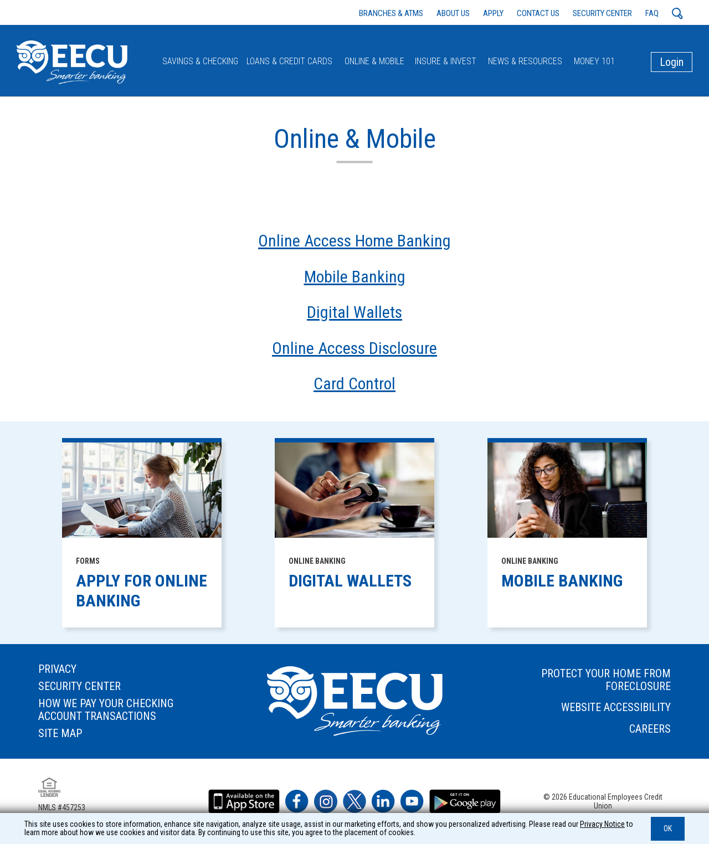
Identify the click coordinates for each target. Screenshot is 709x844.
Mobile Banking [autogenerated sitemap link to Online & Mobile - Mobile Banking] (354, 276)
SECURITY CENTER (602, 13)
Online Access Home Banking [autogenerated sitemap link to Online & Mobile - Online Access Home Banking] (354, 240)
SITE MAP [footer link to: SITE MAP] (60, 733)
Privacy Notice (602, 824)
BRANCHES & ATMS (391, 13)
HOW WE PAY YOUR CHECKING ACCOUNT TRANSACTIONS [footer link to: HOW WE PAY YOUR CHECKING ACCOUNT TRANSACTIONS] (105, 710)
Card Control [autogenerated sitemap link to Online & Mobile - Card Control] (354, 383)
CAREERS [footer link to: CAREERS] (650, 729)
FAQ (652, 13)
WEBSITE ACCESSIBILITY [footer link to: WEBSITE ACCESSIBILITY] (616, 707)
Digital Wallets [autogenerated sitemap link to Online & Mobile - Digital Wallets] (354, 312)
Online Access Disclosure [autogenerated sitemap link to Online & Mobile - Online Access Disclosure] (354, 348)
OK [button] (668, 828)
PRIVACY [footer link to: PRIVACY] (57, 669)
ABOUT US (453, 13)
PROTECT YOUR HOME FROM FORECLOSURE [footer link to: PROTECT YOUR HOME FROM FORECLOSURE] (606, 680)
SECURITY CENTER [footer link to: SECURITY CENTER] (79, 686)
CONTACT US (538, 13)
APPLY (493, 13)
